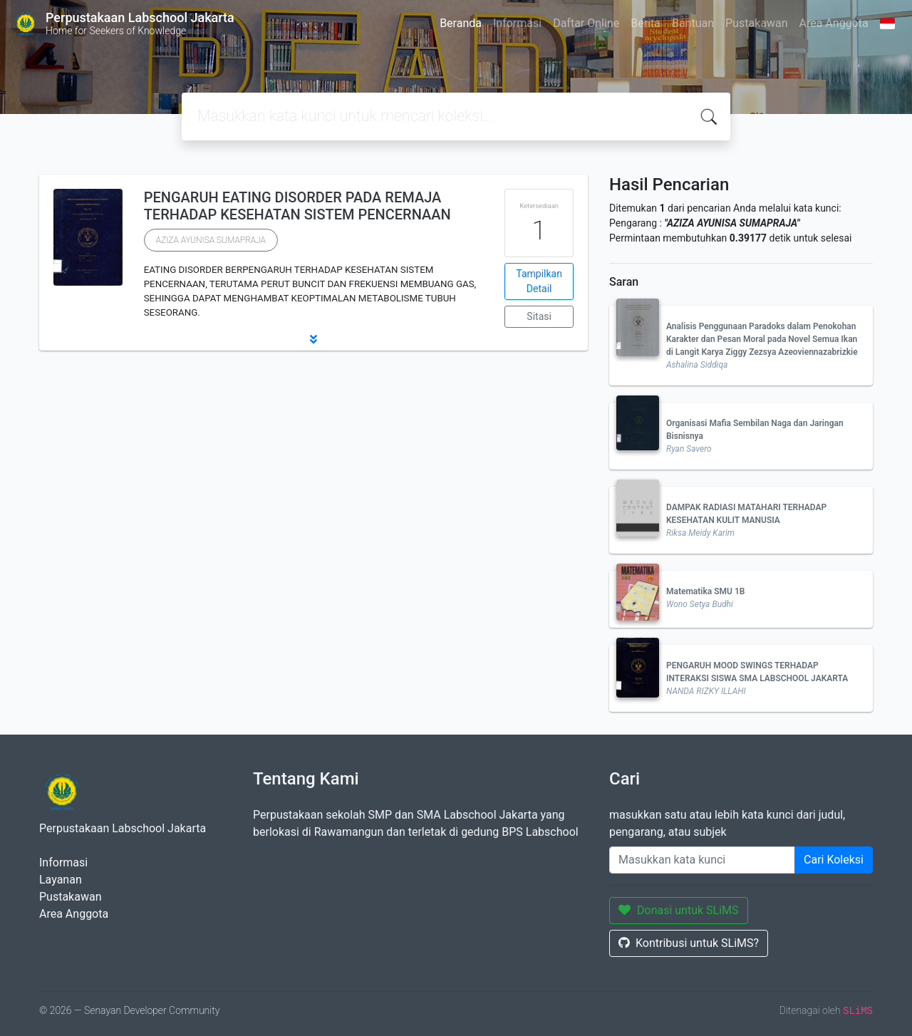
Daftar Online (586, 23)
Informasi (517, 23)
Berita (645, 23)
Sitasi (539, 316)
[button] (313, 339)
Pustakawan (756, 23)
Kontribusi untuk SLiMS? (688, 943)
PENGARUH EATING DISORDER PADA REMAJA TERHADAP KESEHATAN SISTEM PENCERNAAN (297, 206)
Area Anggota (834, 23)
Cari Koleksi (834, 859)
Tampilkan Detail (539, 281)
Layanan (60, 879)
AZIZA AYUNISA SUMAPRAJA (211, 240)
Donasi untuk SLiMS (678, 910)
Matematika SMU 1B (705, 591)
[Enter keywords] (702, 860)
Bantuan (693, 23)
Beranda (461, 23)
